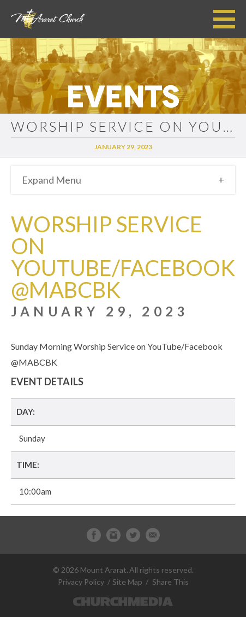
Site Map (127, 581)
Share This (170, 581)
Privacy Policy (81, 581)
